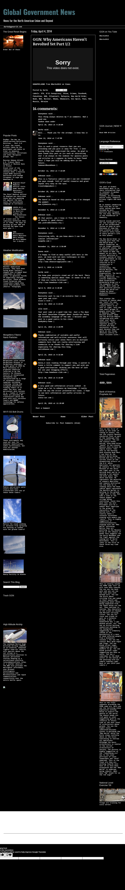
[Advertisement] (12, 92)
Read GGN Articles (107, 133)
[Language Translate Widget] (111, 147)
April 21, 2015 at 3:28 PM (50, 327)
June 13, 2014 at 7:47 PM (50, 138)
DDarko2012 (104, 39)
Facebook (82, 94)
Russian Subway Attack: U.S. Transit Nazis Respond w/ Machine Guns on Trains (14, 163)
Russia (36, 102)
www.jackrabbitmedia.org (50, 223)
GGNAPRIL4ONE (39, 84)
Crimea (73, 94)
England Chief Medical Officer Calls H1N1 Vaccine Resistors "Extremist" (19, 187)
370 (42, 94)
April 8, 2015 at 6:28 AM (50, 288)
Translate (106, 152)
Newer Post (39, 417)
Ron (89, 99)
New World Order (78, 96)
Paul (84, 99)
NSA (40, 99)
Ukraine (44, 102)
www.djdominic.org (47, 204)
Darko (40, 130)
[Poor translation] (9, 855)
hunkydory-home (45, 321)
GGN (45, 96)
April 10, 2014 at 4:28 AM (50, 125)
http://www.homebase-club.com (52, 283)
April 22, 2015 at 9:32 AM (50, 355)
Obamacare (64, 99)
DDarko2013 (56, 84)
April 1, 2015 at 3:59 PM (50, 267)
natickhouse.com (45, 349)
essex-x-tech (44, 301)
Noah (35, 99)
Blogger (82, 839)
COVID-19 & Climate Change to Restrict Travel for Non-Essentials (19, 211)
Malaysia (65, 96)
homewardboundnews (46, 165)
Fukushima (37, 96)
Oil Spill (75, 99)
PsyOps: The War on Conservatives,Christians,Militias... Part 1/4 (15, 141)
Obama (55, 99)
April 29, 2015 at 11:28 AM (51, 403)
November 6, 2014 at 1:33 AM (51, 210)
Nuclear (47, 99)
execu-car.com (44, 398)
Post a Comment (43, 408)
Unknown (41, 176)
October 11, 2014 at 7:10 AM (51, 171)
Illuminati (54, 96)
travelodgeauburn (46, 186)
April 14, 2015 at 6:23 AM (50, 304)
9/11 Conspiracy (53, 94)
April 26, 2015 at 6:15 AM (50, 378)
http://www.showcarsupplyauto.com (54, 262)
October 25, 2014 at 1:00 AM (51, 192)
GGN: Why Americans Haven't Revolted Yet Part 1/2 (60, 41)
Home (63, 417)
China (65, 94)
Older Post (87, 417)
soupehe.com (43, 241)
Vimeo (67, 84)
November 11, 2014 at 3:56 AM (52, 247)
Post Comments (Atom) (70, 423)
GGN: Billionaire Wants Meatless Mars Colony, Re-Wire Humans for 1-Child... (19, 236)
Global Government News (39, 11)
